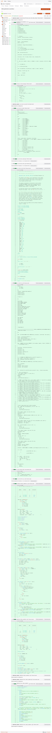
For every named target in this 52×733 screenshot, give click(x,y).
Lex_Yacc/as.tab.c (21, 163)
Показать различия (33, 165)
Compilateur (8, 3)
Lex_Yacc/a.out (23, 104)
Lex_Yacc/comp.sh (19, 469)
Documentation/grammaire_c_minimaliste (22, 22)
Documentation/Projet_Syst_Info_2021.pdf (28, 18)
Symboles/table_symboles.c (22, 483)
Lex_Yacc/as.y (20, 283)
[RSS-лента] (25, 4)
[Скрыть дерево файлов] (1, 15)
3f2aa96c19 (40, 13)
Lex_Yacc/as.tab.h (20, 168)
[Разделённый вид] (47, 16)
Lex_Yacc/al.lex (20, 108)
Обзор (5, 1)
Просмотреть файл (47, 18)
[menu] (50, 16)
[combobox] (45, 16)
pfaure (3, 3)
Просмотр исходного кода (45, 9)
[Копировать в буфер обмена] (37, 18)
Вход (49, 1)
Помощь (9, 1)
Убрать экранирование (39, 22)
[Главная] (1, 1)
